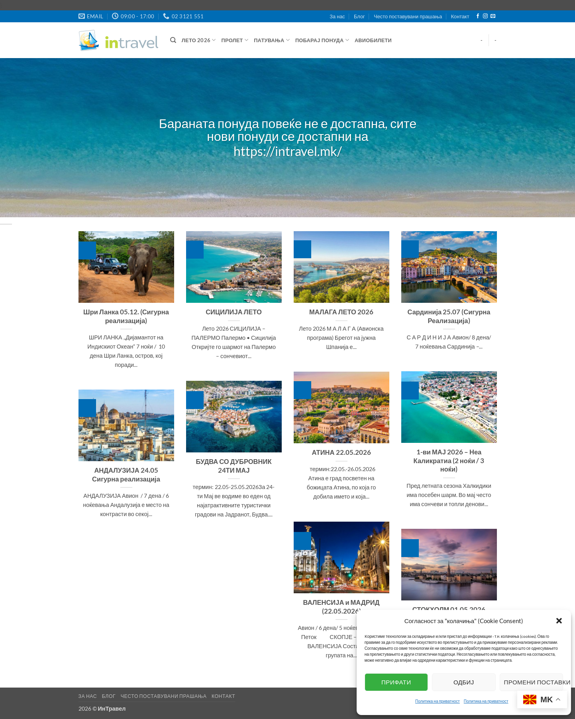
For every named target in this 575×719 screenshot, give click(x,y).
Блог (359, 16)
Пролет (235, 40)
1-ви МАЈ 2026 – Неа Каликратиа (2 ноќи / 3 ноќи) (449, 460)
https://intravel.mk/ (288, 151)
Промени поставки (533, 682)
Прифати (396, 682)
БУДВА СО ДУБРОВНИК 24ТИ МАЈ (234, 466)
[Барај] (173, 40)
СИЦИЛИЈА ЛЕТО (234, 312)
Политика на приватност (437, 701)
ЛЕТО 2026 (199, 40)
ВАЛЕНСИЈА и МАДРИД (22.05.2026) (341, 606)
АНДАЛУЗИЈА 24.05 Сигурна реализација (126, 474)
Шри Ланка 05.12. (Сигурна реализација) (126, 316)
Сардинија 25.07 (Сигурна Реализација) (449, 316)
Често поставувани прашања (408, 16)
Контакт (460, 16)
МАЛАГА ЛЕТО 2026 (341, 312)
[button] (559, 621)
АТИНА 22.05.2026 (341, 452)
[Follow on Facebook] (477, 16)
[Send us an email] (493, 16)
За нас (337, 16)
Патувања (272, 40)
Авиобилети (373, 40)
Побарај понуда (322, 40)
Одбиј (463, 682)
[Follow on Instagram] (485, 16)
